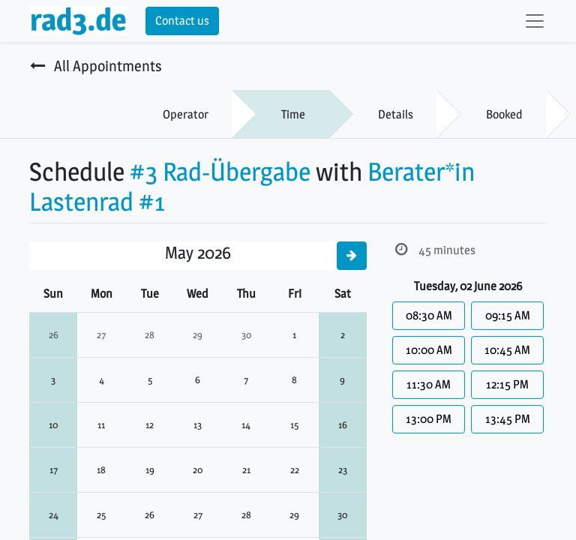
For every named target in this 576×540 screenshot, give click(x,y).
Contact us (182, 21)
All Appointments (96, 66)
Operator (185, 114)
